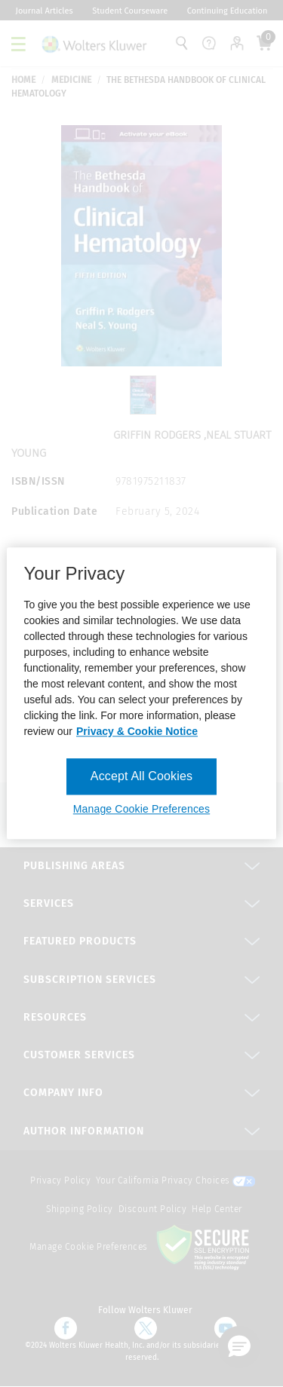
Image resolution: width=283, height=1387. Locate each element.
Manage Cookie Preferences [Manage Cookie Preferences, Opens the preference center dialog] (141, 810)
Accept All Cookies (141, 776)
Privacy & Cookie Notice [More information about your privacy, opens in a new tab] (137, 731)
